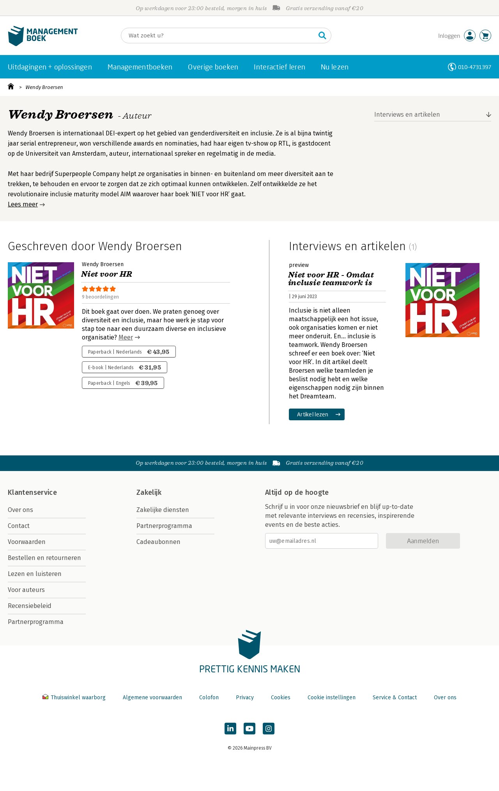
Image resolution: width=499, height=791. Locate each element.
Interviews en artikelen (407, 114)
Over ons (20, 510)
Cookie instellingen (332, 697)
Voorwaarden (27, 542)
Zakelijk (148, 492)
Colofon (209, 697)
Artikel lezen (313, 414)
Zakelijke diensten (162, 510)
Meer (126, 337)
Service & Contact (395, 697)
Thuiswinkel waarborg (74, 697)
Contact (19, 526)
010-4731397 (474, 67)
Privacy (245, 697)
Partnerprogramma (36, 622)
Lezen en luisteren (35, 574)
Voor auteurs (26, 590)
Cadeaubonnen (158, 542)
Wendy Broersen (44, 87)
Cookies (280, 697)
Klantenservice (32, 492)
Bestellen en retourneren (44, 558)
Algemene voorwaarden (152, 697)
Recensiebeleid (29, 606)
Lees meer (23, 204)
